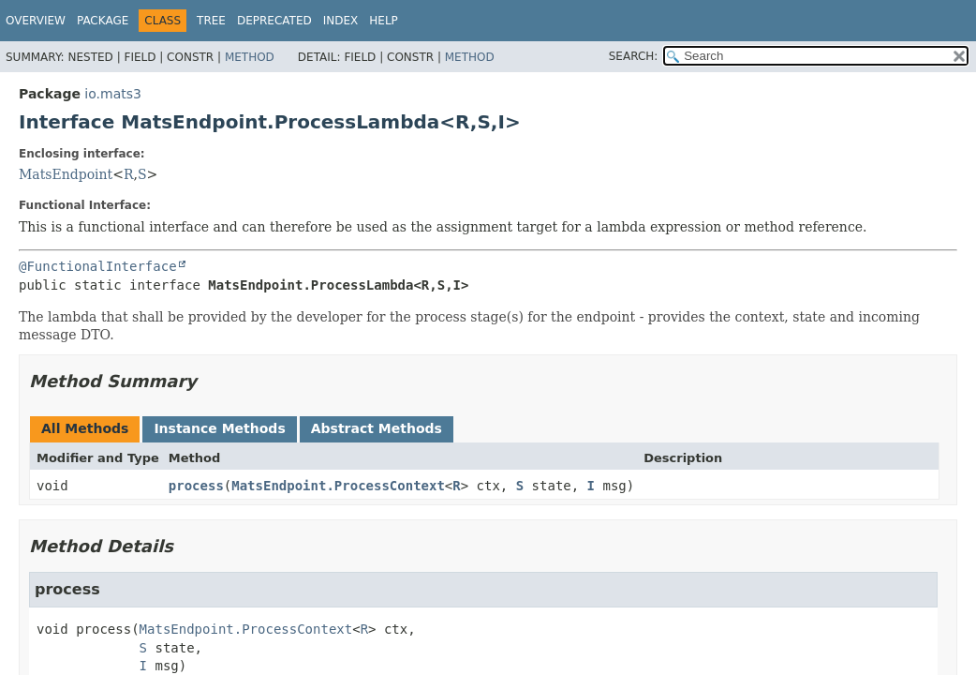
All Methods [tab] (84, 428)
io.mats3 (112, 93)
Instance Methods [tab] (219, 428)
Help (383, 20)
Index (341, 20)
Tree (211, 20)
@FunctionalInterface (98, 266)
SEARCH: (633, 56)
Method (249, 57)
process (196, 485)
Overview (36, 20)
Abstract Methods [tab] (376, 428)
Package (102, 20)
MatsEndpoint (65, 174)
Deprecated (274, 20)
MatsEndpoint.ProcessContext (338, 485)
